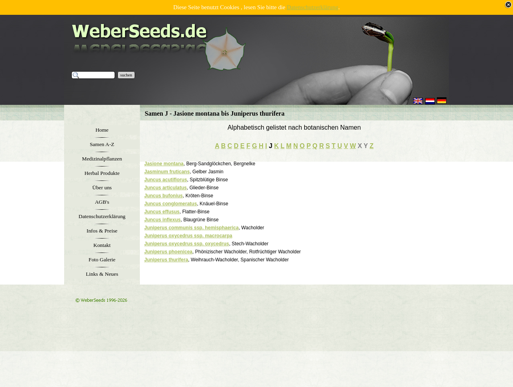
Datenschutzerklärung (313, 7)
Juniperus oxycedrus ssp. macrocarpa (188, 236)
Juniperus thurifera (166, 260)
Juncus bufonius (163, 196)
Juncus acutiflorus (165, 179)
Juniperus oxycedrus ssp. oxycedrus (186, 244)
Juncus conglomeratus (170, 204)
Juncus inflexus (162, 220)
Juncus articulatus (165, 187)
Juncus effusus (162, 212)
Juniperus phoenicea (168, 252)
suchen (126, 75)
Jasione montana (164, 163)
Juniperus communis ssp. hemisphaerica (191, 228)
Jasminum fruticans (167, 171)
